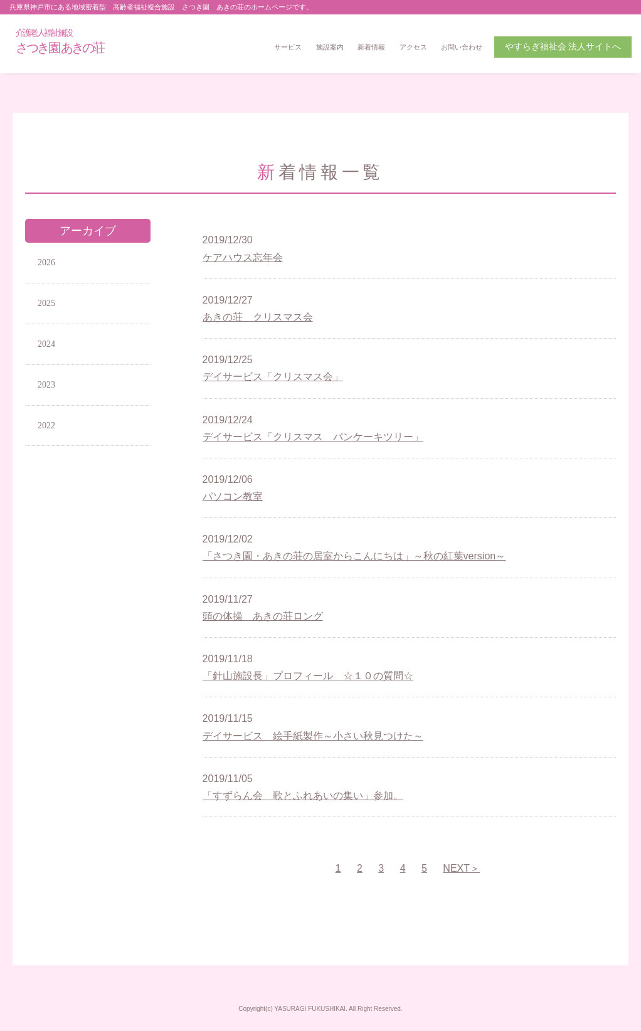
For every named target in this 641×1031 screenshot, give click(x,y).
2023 (46, 384)
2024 (46, 344)
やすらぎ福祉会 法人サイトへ (563, 46)
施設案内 (330, 47)
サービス (288, 47)
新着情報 (371, 47)
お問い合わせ (461, 47)
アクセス (413, 47)
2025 (46, 303)
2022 (46, 425)
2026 (46, 262)
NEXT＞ (461, 868)
